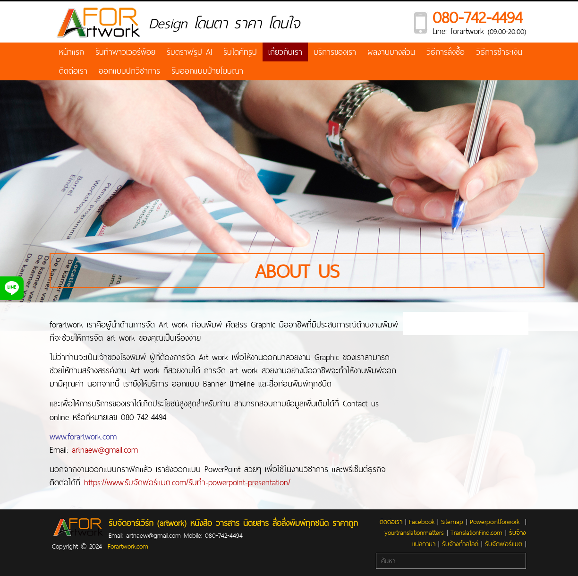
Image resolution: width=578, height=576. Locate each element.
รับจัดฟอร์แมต (503, 544)
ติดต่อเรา (73, 70)
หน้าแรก (71, 52)
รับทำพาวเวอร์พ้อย (125, 52)
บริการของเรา (335, 52)
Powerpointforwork (494, 521)
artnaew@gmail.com (105, 449)
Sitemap (452, 521)
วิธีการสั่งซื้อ (445, 52)
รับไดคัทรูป (240, 52)
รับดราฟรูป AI (189, 52)
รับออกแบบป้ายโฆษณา (207, 70)
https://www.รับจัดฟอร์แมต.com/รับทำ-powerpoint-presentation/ (187, 482)
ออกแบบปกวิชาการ (129, 70)
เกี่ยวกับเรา (285, 52)
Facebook (421, 521)
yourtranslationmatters (414, 532)
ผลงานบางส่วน (391, 52)
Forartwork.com (128, 546)
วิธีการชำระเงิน (499, 52)
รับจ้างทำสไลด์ (460, 544)
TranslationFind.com (476, 532)
